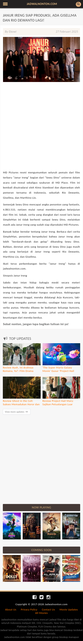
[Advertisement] (41, 108)
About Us (10, 609)
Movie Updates (69, 609)
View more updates (16, 411)
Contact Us (48, 609)
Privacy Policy (29, 609)
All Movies (41, 613)
